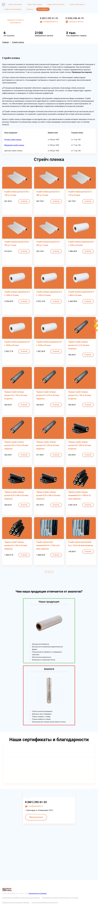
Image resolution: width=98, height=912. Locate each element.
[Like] (96, 322)
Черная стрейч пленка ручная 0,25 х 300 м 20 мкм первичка (48, 495)
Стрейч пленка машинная (12, 9)
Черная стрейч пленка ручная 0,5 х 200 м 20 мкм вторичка (79, 445)
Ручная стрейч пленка (12, 140)
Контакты (29, 9)
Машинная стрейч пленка (14, 145)
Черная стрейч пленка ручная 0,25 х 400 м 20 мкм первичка (16, 495)
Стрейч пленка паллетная (55, 4)
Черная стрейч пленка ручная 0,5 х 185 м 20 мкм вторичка (79, 395)
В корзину (24, 201)
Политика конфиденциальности (45, 902)
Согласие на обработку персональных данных (21, 898)
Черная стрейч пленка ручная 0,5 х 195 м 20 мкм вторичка (15, 395)
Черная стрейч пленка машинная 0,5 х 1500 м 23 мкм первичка (79, 495)
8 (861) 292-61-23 (49, 18)
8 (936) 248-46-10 (75, 18)
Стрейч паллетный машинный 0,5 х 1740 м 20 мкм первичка (47, 545)
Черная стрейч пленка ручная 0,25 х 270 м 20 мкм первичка (16, 445)
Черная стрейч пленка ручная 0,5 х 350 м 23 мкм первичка (15, 545)
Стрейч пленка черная (34, 4)
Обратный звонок (36, 817)
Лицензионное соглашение (38, 893)
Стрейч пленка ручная (76, 4)
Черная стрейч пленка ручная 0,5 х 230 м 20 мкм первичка (47, 445)
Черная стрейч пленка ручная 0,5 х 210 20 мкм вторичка (78, 345)
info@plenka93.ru (50, 21)
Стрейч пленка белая (15, 4)
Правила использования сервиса (15, 902)
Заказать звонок (76, 21)
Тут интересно (43, 9)
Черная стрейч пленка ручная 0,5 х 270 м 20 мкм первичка (47, 395)
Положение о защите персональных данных (60, 898)
